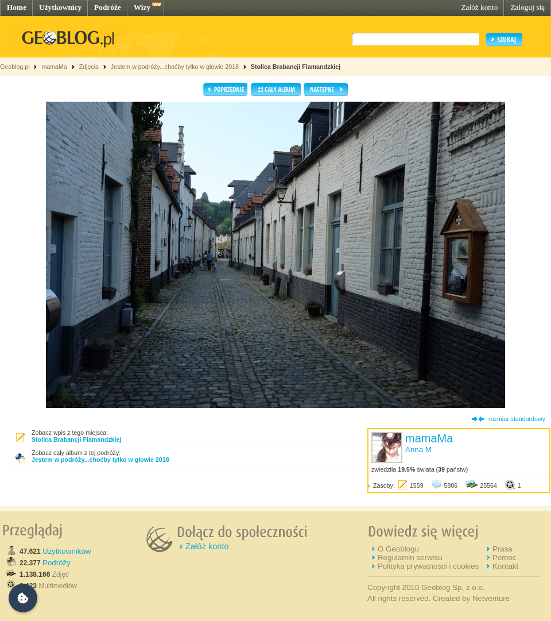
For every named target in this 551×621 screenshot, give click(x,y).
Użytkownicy (60, 7)
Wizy (142, 7)
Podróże (107, 7)
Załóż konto (479, 7)
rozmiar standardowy (516, 418)
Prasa (502, 549)
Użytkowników (66, 551)
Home (16, 7)
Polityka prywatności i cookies (428, 566)
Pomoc (504, 557)
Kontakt (505, 566)
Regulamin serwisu (410, 557)
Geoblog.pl (15, 66)
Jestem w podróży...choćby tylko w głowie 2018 (175, 66)
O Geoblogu (398, 549)
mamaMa (54, 66)
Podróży (56, 562)
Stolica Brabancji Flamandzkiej (295, 66)
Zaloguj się (527, 7)
